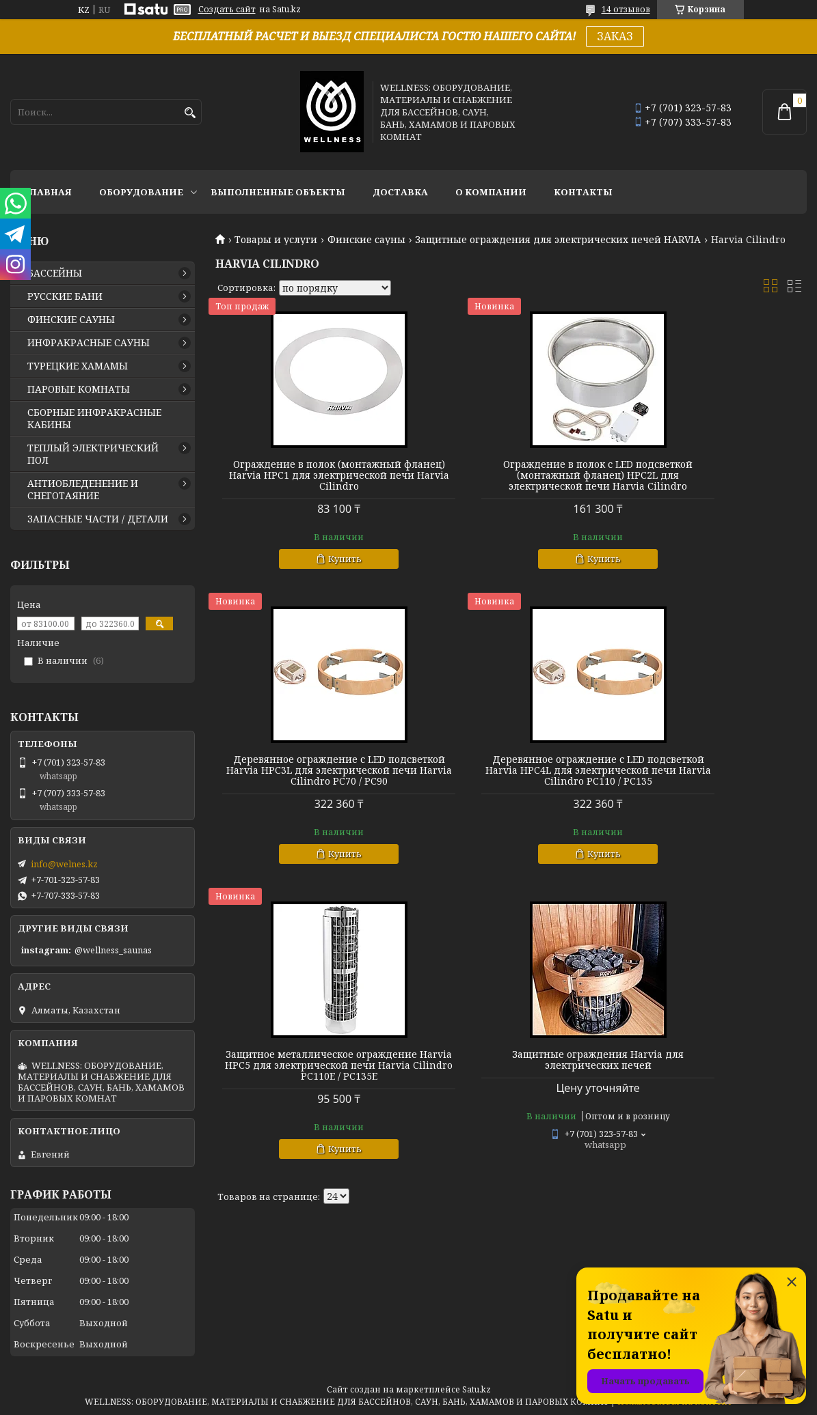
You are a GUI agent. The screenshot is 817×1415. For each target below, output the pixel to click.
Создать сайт (227, 9)
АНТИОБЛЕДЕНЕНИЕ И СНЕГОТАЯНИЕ (82, 489)
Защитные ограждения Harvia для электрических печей (712, 776)
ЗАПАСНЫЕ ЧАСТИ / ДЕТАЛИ (97, 519)
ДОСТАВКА (400, 192)
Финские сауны (366, 239)
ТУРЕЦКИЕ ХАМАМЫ (77, 366)
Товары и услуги (276, 239)
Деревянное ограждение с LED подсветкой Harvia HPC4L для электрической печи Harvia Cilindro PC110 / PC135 (310, 787)
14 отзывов (626, 9)
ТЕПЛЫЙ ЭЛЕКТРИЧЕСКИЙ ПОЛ (93, 454)
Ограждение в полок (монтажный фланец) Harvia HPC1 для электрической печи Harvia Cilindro (310, 481)
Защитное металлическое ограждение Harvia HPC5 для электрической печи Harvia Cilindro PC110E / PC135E (510, 787)
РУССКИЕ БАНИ (65, 296)
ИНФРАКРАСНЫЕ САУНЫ (88, 343)
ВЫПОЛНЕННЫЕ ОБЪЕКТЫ (278, 192)
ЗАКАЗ (615, 36)
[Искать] (190, 113)
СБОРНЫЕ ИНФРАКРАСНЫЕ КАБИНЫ (94, 418)
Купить (316, 569)
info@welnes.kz (64, 863)
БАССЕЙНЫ (54, 273)
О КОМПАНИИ (490, 192)
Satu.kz (476, 1389)
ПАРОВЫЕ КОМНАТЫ (78, 389)
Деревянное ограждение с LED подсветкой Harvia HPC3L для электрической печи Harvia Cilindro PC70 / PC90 (712, 481)
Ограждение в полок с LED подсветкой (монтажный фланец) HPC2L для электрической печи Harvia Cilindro (510, 481)
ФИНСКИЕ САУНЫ (71, 319)
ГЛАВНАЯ (48, 192)
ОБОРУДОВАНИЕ (141, 192)
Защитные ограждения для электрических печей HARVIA (558, 239)
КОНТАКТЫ (583, 192)
